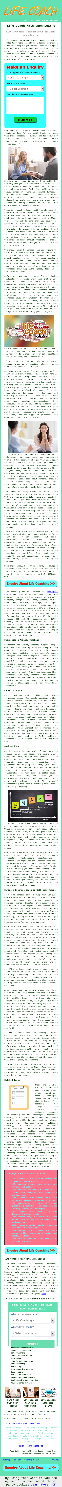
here (43, 1294)
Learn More (39, 1484)
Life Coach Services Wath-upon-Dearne (29, 1298)
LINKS (31, 20)
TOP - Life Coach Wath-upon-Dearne (22, 1423)
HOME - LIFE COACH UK (31, 1446)
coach (35, 309)
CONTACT (45, 20)
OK (54, 1484)
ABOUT (38, 20)
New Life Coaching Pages (26, 1460)
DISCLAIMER (54, 20)
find (13, 1264)
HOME (25, 20)
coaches (41, 264)
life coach (52, 141)
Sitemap (6, 1460)
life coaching (50, 1286)
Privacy (55, 1460)
